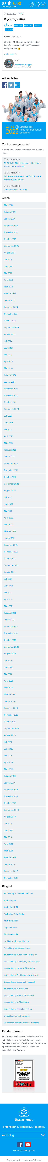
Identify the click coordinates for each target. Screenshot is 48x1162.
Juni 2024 (8, 348)
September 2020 (11, 647)
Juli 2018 (8, 823)
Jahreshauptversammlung (24, 188)
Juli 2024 (8, 341)
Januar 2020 (9, 701)
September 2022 (11, 483)
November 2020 (11, 633)
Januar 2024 (9, 382)
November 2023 (11, 395)
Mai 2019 (8, 755)
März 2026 (8, 205)
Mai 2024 (8, 354)
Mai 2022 (8, 511)
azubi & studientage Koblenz (16, 941)
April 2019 (8, 762)
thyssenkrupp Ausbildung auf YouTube (21, 975)
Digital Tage (18, 25)
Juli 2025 (8, 259)
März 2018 (8, 850)
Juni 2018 (8, 830)
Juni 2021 (8, 585)
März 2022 (8, 524)
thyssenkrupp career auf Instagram (19, 968)
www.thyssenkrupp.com (24, 1150)
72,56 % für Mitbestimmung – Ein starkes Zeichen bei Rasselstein (24, 163)
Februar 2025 (10, 293)
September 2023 (11, 409)
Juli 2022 (8, 497)
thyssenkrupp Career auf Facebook (19, 982)
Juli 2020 (8, 660)
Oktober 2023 (10, 402)
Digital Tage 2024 (14, 19)
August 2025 (10, 252)
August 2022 (10, 490)
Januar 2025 (9, 300)
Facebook (4, 85)
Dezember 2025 (11, 225)
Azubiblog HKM (11, 907)
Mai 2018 (8, 837)
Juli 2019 (8, 742)
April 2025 (8, 280)
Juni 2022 (8, 504)
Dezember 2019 (11, 708)
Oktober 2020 (10, 640)
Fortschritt (38, 25)
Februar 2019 (10, 776)
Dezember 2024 (11, 307)
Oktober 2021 (10, 558)
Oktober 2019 (10, 721)
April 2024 (8, 361)
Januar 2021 (9, 619)
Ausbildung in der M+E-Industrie (18, 893)
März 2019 (8, 769)
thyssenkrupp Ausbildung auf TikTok (20, 954)
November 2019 (11, 715)
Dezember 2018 (11, 789)
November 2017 (11, 878)
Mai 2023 (8, 429)
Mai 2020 (8, 674)
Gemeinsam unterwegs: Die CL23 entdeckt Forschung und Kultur (24, 176)
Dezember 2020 (11, 626)
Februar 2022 (10, 531)
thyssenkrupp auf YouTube (16, 988)
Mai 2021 (8, 592)
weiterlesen (10, 54)
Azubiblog (8, 1135)
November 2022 (11, 470)
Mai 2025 (8, 273)
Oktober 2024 (10, 320)
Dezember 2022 (11, 463)
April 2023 (8, 436)
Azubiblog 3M (10, 900)
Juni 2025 (8, 266)
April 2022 (8, 517)
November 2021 (11, 551)
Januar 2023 (9, 456)
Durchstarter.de (11, 934)
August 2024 (10, 334)
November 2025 (11, 232)
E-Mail (17, 85)
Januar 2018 (9, 864)
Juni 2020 (8, 667)
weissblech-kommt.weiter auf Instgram (21, 1022)
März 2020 (8, 687)
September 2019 (11, 728)
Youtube (28, 1144)
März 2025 (8, 286)
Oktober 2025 (10, 239)
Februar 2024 (10, 375)
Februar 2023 (10, 449)
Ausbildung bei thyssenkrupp (17, 948)
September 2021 (11, 565)
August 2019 (10, 735)
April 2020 (8, 681)
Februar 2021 (10, 613)
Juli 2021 (8, 579)
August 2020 (10, 653)
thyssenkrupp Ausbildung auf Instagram (22, 961)
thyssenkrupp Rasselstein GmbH (18, 1009)
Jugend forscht (11, 927)
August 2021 (10, 572)
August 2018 (10, 816)
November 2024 (11, 314)
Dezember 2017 (11, 871)
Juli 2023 (8, 416)
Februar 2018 (10, 857)
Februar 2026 (10, 212)
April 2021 (8, 599)
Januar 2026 (9, 218)
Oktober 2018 (10, 803)
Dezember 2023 (11, 388)
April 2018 (8, 844)
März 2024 (8, 368)
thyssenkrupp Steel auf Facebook (19, 995)
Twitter (11, 85)
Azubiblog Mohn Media (14, 914)
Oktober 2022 (10, 477)
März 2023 (8, 443)
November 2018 (11, 796)
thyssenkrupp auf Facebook (16, 1002)
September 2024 (11, 327)
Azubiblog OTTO (11, 920)
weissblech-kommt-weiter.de (17, 1016)
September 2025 (11, 246)
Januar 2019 (9, 782)
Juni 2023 (8, 422)
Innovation (9, 29)
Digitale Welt (28, 25)
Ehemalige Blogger (23, 64)
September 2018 (11, 810)
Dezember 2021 (11, 545)
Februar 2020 (10, 694)
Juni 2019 (8, 748)
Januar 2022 (9, 538)
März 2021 (8, 606)
